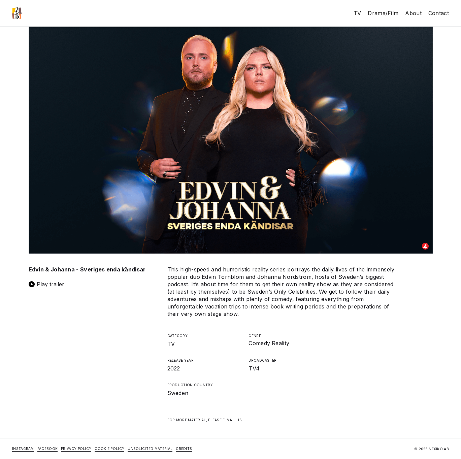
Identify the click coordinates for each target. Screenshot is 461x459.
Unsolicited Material (150, 449)
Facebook (47, 449)
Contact (438, 13)
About (413, 13)
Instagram (23, 449)
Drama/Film (383, 13)
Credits (184, 449)
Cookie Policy (109, 449)
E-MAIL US (232, 420)
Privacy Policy (76, 449)
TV (357, 13)
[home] (17, 13)
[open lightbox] (92, 284)
